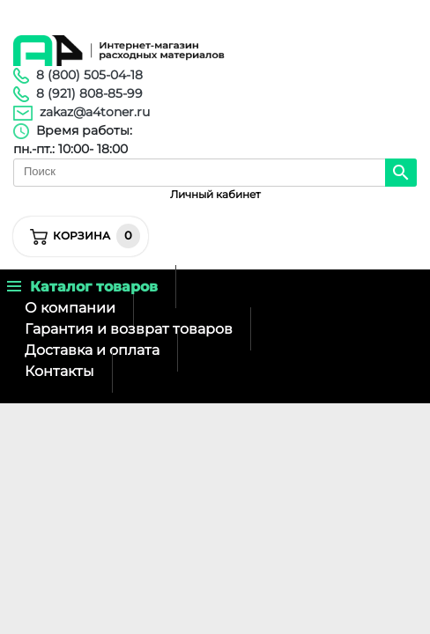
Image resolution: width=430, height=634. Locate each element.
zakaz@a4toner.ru (95, 112)
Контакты (59, 371)
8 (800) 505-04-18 (89, 75)
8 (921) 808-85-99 (89, 93)
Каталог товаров (82, 286)
